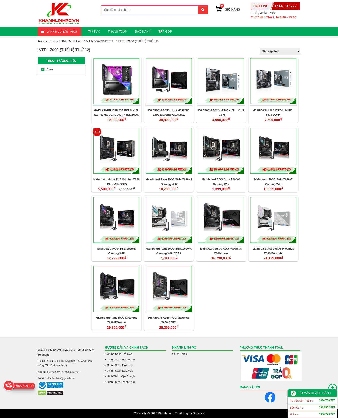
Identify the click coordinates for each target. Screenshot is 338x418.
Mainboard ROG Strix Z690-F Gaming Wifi (273, 182)
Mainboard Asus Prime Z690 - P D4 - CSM (221, 112)
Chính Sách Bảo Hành (121, 359)
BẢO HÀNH (143, 31)
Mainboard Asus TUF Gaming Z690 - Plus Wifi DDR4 (116, 182)
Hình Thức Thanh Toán (121, 382)
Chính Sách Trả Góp (119, 354)
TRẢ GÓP (165, 31)
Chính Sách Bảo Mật (120, 370)
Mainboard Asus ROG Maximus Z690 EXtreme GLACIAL (168, 112)
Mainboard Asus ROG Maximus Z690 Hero (221, 251)
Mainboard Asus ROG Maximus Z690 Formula (273, 251)
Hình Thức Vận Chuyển (121, 376)
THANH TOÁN (117, 31)
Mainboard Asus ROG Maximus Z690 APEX (168, 320)
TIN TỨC (94, 31)
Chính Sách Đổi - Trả (120, 365)
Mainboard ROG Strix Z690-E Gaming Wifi (116, 251)
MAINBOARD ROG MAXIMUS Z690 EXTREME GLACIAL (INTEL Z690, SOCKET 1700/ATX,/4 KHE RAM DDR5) (116, 112)
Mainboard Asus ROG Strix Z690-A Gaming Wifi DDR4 (169, 251)
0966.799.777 (285, 6)
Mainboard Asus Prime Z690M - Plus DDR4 (273, 112)
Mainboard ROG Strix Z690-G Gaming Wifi (221, 182)
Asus (47, 69)
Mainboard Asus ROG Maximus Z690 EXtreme (116, 320)
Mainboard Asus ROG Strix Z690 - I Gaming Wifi (169, 182)
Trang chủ (44, 41)
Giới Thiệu (180, 354)
